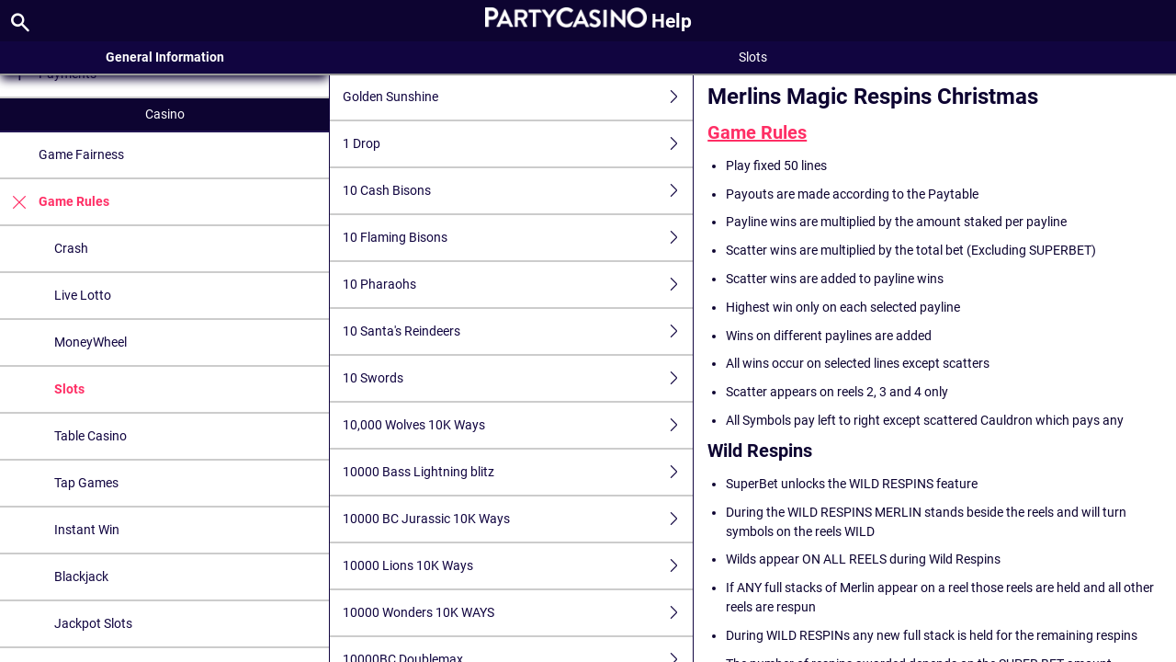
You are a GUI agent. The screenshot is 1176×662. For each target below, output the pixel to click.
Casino (165, 114)
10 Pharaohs (518, 284)
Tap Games (86, 482)
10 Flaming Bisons (518, 237)
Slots (69, 389)
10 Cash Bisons (518, 190)
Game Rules (54, 201)
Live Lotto (82, 295)
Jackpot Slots (93, 623)
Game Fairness (81, 154)
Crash (71, 248)
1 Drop (518, 143)
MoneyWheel (90, 342)
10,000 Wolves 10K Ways (518, 425)
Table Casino (90, 435)
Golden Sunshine (518, 97)
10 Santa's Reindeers (518, 331)
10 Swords (518, 378)
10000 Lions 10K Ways (518, 565)
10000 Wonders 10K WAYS (518, 612)
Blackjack (81, 576)
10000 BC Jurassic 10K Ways (518, 519)
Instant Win (86, 529)
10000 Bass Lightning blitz (518, 472)
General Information (165, 57)
